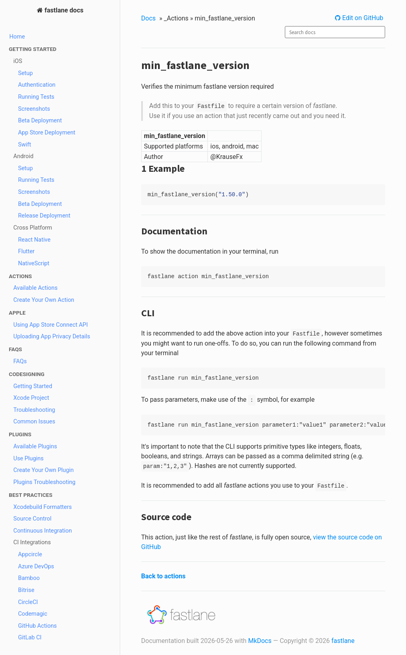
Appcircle (30, 554)
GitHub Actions (37, 625)
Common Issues (34, 421)
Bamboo (29, 578)
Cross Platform (32, 227)
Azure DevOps (36, 566)
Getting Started (32, 386)
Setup (25, 73)
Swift (24, 144)
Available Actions (35, 288)
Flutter (26, 251)
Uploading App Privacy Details (51, 336)
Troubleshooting (34, 410)
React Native (34, 239)
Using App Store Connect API (50, 324)
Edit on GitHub (362, 18)
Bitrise (26, 590)
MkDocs (259, 641)
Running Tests (36, 97)
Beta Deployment (40, 120)
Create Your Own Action (43, 300)
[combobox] (335, 32)
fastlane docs (63, 10)
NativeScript (33, 263)
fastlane (343, 641)
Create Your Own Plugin (43, 470)
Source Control (32, 518)
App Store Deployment (46, 132)
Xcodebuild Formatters (42, 507)
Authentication (36, 84)
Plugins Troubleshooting (44, 482)
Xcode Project (31, 398)
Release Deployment (44, 215)
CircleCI (28, 602)
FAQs (19, 361)
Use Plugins (28, 458)
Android (23, 156)
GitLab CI (30, 637)
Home (17, 36)
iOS (17, 61)
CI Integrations (32, 542)
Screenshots (34, 109)
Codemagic (32, 613)
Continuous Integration (42, 530)
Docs (148, 18)
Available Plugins (35, 446)
